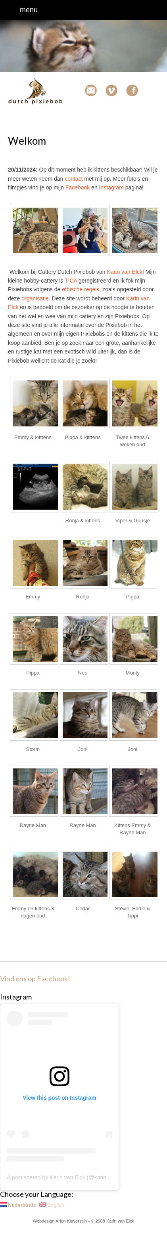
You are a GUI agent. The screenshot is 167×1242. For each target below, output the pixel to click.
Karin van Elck (124, 272)
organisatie (35, 298)
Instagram (111, 187)
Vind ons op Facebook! (35, 978)
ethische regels (80, 289)
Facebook (77, 187)
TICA (71, 280)
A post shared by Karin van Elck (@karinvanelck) (67, 1177)
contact (74, 179)
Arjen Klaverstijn (71, 1221)
